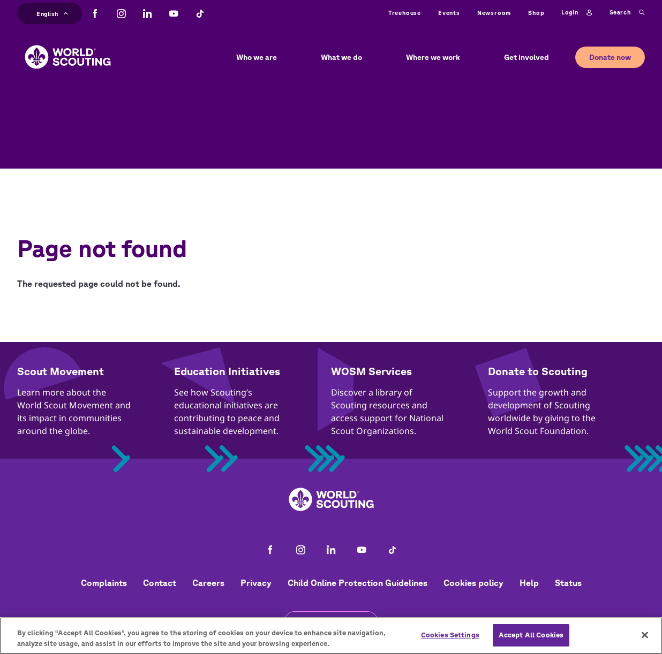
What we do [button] (341, 57)
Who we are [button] (256, 57)
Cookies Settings (450, 639)
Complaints (104, 583)
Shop (536, 12)
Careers (208, 583)
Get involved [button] (526, 57)
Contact (159, 583)
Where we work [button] (433, 57)
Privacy (256, 583)
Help (529, 583)
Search (627, 12)
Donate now (610, 57)
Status (568, 583)
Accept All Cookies (531, 639)
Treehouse (404, 12)
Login (576, 12)
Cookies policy (473, 583)
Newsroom (494, 12)
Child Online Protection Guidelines (357, 583)
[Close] (645, 639)
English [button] (52, 12)
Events (449, 12)
